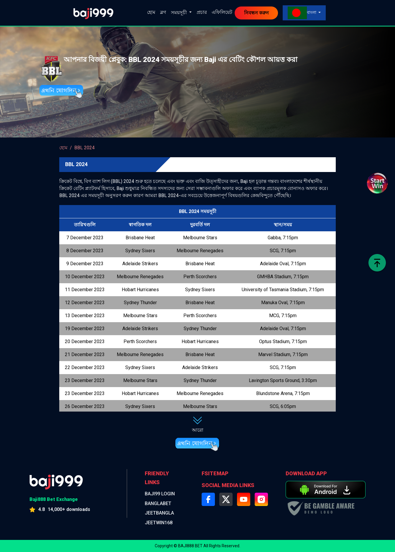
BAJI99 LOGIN (161, 494)
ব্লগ (163, 12)
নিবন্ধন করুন (256, 13)
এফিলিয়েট (222, 12)
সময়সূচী (179, 12)
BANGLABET (160, 503)
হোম (151, 12)
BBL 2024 (84, 147)
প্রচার (202, 12)
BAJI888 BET (190, 545)
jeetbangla (161, 513)
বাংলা (302, 12)
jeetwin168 (160, 523)
